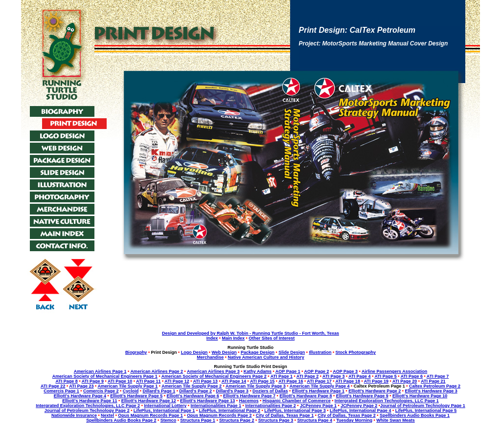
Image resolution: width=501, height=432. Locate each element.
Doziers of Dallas (270, 391)
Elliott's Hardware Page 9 (362, 395)
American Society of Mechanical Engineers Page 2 (214, 376)
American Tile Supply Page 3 (256, 386)
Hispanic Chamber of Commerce (297, 400)
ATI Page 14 (234, 381)
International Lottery (165, 405)
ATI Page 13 (205, 381)
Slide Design (291, 352)
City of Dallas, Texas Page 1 (285, 415)
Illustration (320, 352)
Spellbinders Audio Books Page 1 (415, 415)
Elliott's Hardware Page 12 (148, 400)
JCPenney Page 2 (359, 405)
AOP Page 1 (287, 371)
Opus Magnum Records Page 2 (219, 415)
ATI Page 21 (433, 381)
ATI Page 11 (148, 381)
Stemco (168, 420)
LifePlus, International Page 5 (426, 410)
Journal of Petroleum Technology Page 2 (87, 410)
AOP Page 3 (345, 371)
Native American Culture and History (266, 357)
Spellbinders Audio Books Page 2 (121, 420)
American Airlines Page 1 (100, 371)
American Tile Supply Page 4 (320, 386)
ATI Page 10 (120, 381)
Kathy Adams (258, 371)
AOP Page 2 (316, 371)
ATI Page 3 (333, 376)
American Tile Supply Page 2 (191, 386)
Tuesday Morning (354, 420)
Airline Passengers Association (394, 371)
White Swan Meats (395, 420)
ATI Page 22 (53, 386)
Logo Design (194, 352)
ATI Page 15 (262, 381)
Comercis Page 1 (61, 391)
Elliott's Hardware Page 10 (419, 395)
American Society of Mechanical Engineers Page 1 (105, 376)
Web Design (223, 352)
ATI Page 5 (385, 376)
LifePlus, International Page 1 (164, 410)
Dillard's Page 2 (195, 391)
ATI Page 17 (319, 381)
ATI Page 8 (67, 381)
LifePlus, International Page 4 (360, 410)
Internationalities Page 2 (270, 405)
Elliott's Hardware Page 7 (249, 395)
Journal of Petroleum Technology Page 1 (422, 405)
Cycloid (131, 391)
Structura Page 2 (236, 420)
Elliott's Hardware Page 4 (80, 395)
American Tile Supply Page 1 (127, 386)
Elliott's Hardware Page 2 (374, 391)
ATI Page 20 (404, 381)
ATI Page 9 (93, 381)
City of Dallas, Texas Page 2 (346, 415)
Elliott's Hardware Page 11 (89, 400)
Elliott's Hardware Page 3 (431, 391)
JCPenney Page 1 (318, 405)
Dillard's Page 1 (158, 391)
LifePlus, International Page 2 (230, 410)
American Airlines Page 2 (156, 371)
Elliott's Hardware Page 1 (318, 391)
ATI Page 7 (438, 376)
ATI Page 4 (359, 376)
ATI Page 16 (290, 381)
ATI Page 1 (282, 376)
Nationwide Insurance (74, 415)
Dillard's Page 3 (232, 391)
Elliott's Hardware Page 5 (136, 395)
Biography (136, 352)
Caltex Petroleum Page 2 (434, 386)
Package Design (257, 352)
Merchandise (210, 357)
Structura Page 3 (276, 420)
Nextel (107, 415)
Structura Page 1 (197, 420)
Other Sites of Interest (272, 338)
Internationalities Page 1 (216, 405)
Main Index (233, 338)
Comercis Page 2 (101, 391)
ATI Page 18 (348, 381)
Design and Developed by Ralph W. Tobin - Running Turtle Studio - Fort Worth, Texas (250, 333)
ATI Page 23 (81, 386)
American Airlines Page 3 (213, 371)
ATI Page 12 (176, 381)
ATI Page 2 (307, 376)
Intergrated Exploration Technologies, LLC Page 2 (88, 405)
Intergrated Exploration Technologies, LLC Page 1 (387, 400)
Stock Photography (356, 352)
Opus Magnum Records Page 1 (150, 415)
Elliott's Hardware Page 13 (207, 400)
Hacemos (248, 400)
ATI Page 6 (412, 376)
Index (212, 338)
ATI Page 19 (376, 381)
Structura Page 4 (314, 420)
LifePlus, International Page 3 (295, 410)
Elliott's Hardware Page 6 (193, 395)
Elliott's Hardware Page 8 (305, 395)
